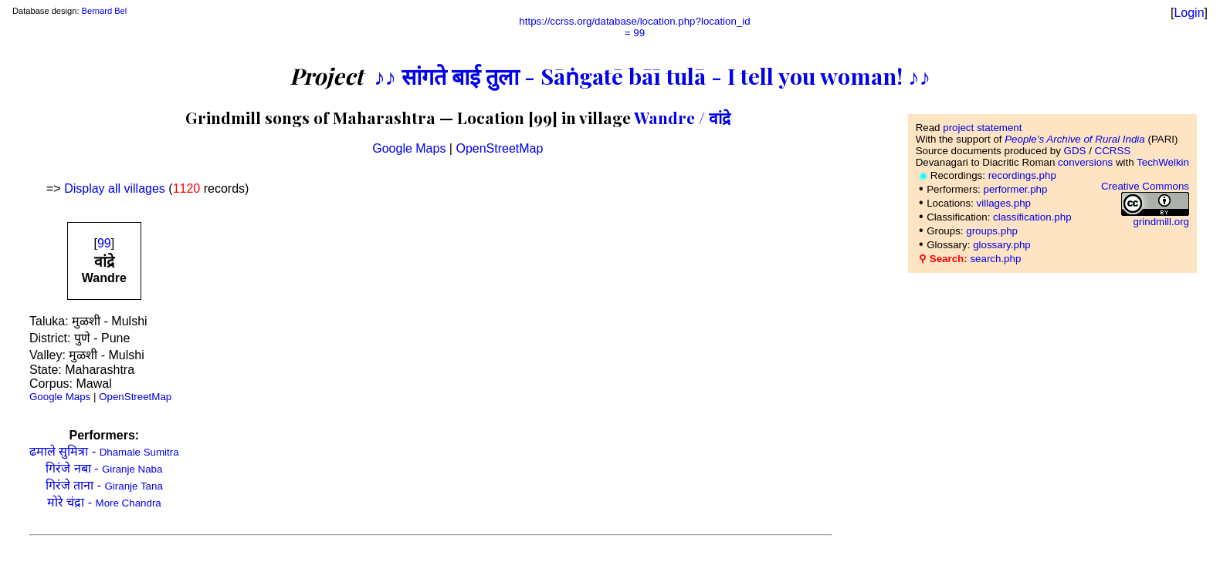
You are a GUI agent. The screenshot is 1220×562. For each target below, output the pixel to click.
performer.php (1015, 189)
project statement (982, 127)
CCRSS (1113, 150)
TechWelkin (1163, 162)
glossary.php (1002, 245)
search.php (995, 258)
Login (1189, 12)
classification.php (1032, 217)
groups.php (992, 231)
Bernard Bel (104, 10)
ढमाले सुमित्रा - (104, 451)
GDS (1075, 150)
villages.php (1004, 203)
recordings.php (1022, 175)
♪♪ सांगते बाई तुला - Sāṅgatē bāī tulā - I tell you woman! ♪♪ (652, 75)
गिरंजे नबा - (104, 468)
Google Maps (409, 148)
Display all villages (114, 188)
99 (104, 243)
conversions (1085, 162)
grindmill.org (1161, 221)
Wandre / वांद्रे (682, 117)
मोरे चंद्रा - (104, 502)
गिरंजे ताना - (104, 485)
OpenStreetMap (499, 148)
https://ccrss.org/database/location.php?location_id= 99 (634, 27)
